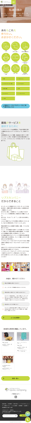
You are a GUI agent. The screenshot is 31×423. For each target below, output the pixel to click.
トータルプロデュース (24, 403)
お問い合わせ (24, 415)
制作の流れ (16, 403)
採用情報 (20, 405)
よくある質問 (14, 405)
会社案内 (25, 405)
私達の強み (4, 403)
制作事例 (10, 403)
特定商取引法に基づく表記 (7, 407)
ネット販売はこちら (6, 405)
